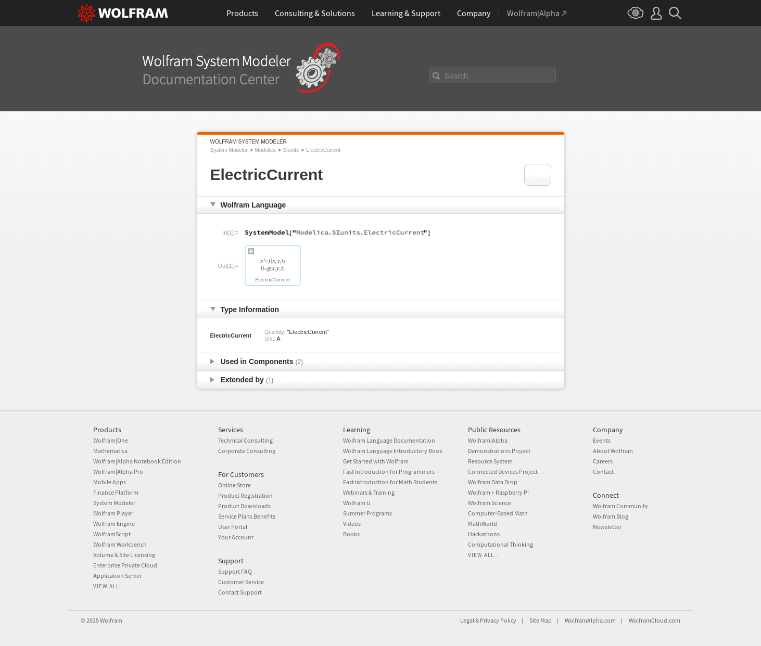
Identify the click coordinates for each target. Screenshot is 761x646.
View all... (109, 586)
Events (602, 440)
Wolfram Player (113, 513)
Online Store (234, 485)
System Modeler (229, 150)
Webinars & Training (369, 492)
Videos (352, 523)
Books (351, 534)
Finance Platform (115, 492)
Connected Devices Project (503, 471)
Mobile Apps (109, 482)
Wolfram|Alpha (488, 440)
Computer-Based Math (498, 513)
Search (456, 76)
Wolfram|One (110, 440)
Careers (603, 461)
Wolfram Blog (610, 516)
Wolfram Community (620, 506)
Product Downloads (244, 506)
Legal (467, 620)
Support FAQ (235, 571)
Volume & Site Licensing (124, 555)
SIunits (291, 150)
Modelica (265, 150)
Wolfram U (357, 503)
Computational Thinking (500, 544)
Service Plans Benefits (246, 516)
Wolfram (111, 620)
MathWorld (482, 523)
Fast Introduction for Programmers (389, 471)
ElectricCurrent (323, 150)
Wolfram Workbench (120, 544)
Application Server (117, 575)
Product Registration (245, 495)
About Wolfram (613, 451)
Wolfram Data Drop (492, 482)
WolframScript (112, 534)
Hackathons (484, 534)
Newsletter (607, 527)
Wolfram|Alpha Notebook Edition (137, 461)
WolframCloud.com (654, 620)
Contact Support (240, 592)
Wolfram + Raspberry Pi (498, 492)
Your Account (235, 537)
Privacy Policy (498, 620)
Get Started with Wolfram (376, 461)
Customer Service (241, 582)
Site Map (540, 620)
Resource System (490, 461)
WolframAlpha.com (590, 620)
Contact (603, 471)
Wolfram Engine (114, 523)
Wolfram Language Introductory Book (392, 451)
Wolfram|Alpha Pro (118, 471)
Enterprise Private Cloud (125, 565)
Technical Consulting (245, 440)
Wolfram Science (489, 503)
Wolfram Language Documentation (389, 440)
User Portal (232, 527)
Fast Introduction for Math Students (390, 482)
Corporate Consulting (246, 451)
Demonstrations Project (499, 451)
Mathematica (110, 451)
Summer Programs (367, 513)
